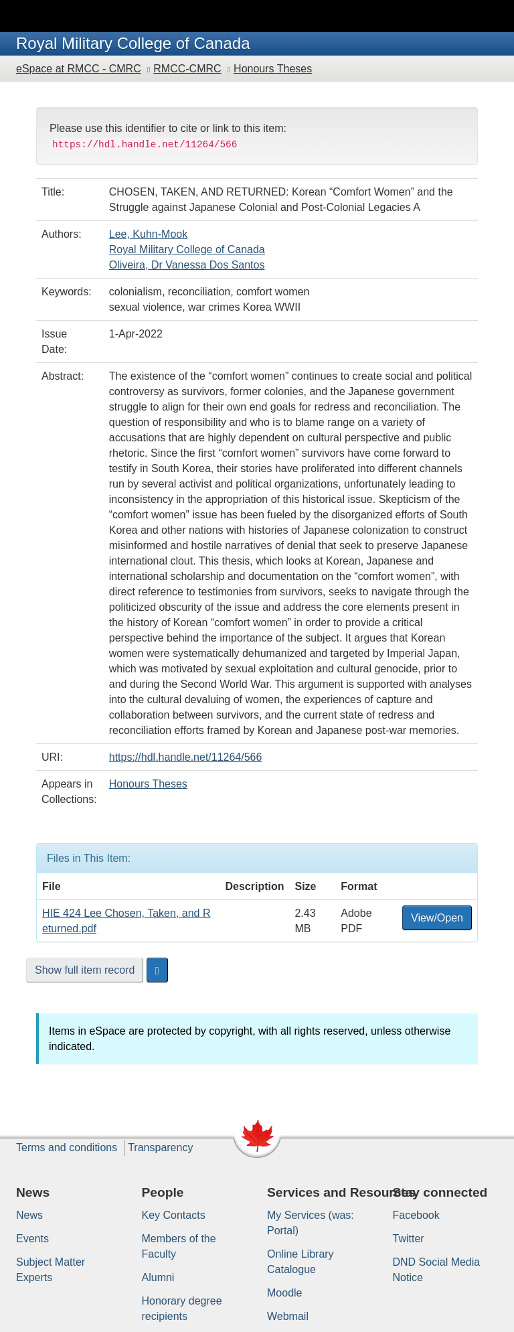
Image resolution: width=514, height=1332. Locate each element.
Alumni (158, 1277)
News (29, 1215)
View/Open (437, 917)
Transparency (160, 1147)
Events (32, 1238)
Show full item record (85, 970)
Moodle (284, 1293)
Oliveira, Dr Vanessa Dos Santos (187, 265)
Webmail (288, 1316)
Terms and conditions (66, 1147)
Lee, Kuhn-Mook (148, 234)
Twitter (408, 1238)
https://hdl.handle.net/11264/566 (185, 757)
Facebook (416, 1215)
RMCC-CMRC (187, 68)
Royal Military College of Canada (187, 249)
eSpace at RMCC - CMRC (78, 68)
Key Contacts (173, 1215)
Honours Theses (273, 68)
